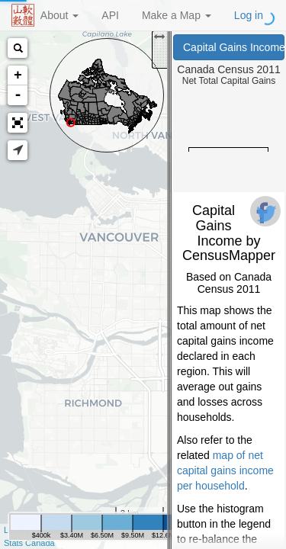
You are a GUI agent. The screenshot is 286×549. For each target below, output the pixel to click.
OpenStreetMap (74, 530)
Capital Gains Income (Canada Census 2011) (233, 47)
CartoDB (130, 530)
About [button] (59, 15)
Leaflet (16, 530)
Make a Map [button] (176, 15)
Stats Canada (29, 542)
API (110, 15)
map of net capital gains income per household (225, 470)
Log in (248, 15)
